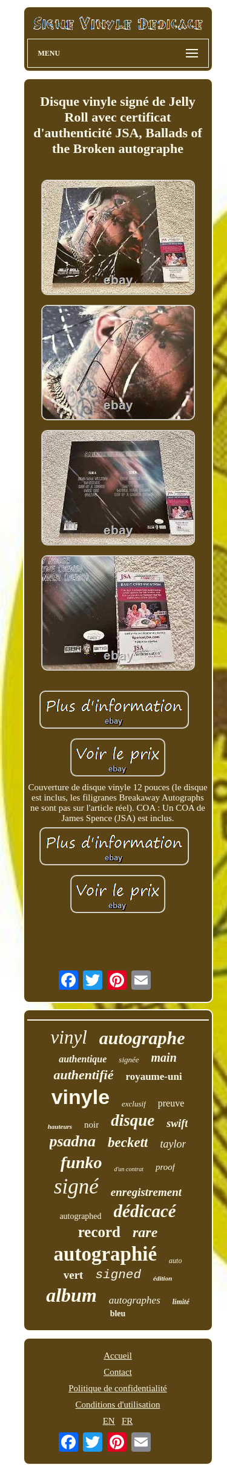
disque (132, 1120)
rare (145, 1232)
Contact (118, 1372)
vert (74, 1274)
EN (109, 1421)
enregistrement (146, 1192)
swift (177, 1123)
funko (81, 1162)
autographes (134, 1300)
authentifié (83, 1074)
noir (91, 1124)
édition (162, 1278)
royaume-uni (153, 1076)
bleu (118, 1313)
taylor (173, 1144)
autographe (142, 1038)
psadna (73, 1141)
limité (181, 1302)
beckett (128, 1142)
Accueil (118, 1355)
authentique (83, 1059)
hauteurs (60, 1126)
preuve (171, 1103)
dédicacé (145, 1211)
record (99, 1232)
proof (165, 1167)
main (164, 1057)
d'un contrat (128, 1169)
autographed (80, 1216)
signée (129, 1059)
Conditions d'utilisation (118, 1404)
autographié (105, 1254)
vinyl (69, 1037)
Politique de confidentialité (117, 1388)
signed (118, 1275)
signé (76, 1186)
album (71, 1295)
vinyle (80, 1096)
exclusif (134, 1103)
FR (127, 1421)
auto (175, 1260)
